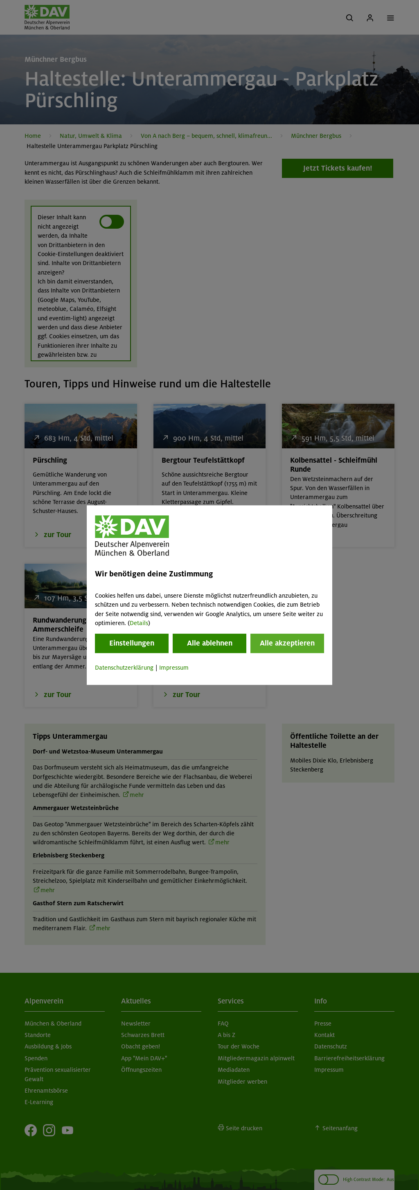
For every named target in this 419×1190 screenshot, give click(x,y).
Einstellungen (131, 643)
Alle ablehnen (209, 643)
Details (139, 623)
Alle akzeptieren (287, 643)
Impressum (174, 668)
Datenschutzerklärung (124, 668)
